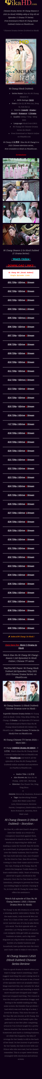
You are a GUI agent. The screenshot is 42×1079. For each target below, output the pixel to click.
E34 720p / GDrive (16, 575)
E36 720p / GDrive (16, 592)
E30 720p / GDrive (16, 539)
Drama (33, 110)
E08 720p (12, 344)
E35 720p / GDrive (16, 584)
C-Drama (32, 113)
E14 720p (12, 397)
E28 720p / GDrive (16, 522)
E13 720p (12, 389)
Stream (30, 282)
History (14, 113)
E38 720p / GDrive (16, 610)
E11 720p (12, 371)
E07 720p (12, 335)
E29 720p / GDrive (16, 530)
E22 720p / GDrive (16, 468)
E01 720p (12, 282)
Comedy (24, 110)
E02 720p (12, 291)
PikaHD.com (15, 758)
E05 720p (12, 318)
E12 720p (12, 380)
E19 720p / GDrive (16, 442)
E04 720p (12, 309)
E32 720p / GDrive (16, 557)
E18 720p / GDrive (16, 433)
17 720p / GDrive (17, 424)
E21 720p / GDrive (16, 460)
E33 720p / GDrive (16, 566)
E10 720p (12, 362)
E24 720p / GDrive (16, 486)
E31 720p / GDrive (16, 548)
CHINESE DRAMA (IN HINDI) (23, 748)
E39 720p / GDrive (17, 619)
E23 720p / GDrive (16, 477)
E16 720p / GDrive (16, 415)
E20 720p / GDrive (16, 451)
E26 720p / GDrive (16, 504)
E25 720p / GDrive (16, 495)
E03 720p (12, 300)
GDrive (22, 282)
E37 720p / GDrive (16, 601)
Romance (23, 113)
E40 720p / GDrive (16, 628)
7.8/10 (31, 100)
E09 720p (12, 353)
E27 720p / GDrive (16, 513)
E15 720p (12, 406)
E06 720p (12, 327)
